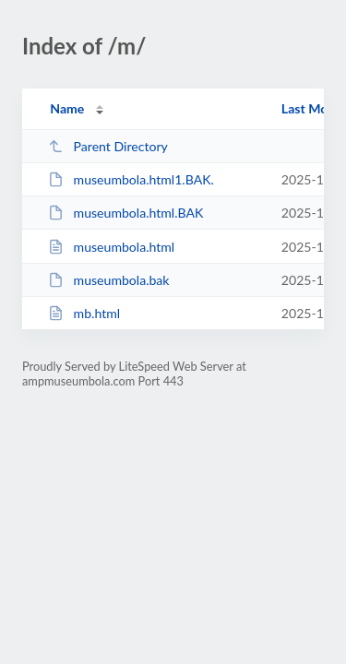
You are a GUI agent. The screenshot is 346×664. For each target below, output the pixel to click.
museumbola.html (111, 247)
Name (67, 108)
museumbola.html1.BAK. (131, 179)
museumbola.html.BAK (125, 212)
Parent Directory (108, 146)
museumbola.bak (108, 280)
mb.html (84, 313)
